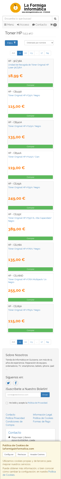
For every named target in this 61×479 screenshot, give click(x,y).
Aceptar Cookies (37, 454)
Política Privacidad (15, 418)
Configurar (9, 454)
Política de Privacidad (37, 403)
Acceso (23, 24)
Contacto (39, 24)
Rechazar (22, 454)
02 (25, 53)
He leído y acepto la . (28, 403)
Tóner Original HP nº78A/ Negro (24, 248)
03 (31, 53)
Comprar (30, 85)
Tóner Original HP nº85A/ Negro (24, 310)
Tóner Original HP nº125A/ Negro (24, 126)
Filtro (11, 42)
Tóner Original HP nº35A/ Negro (24, 95)
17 (42, 53)
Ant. (13, 53)
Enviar (45, 395)
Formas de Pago (41, 421)
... (36, 53)
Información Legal (42, 414)
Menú (9, 24)
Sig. (47, 53)
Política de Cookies (43, 418)
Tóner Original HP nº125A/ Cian (23, 156)
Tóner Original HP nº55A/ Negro (24, 187)
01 (20, 53)
